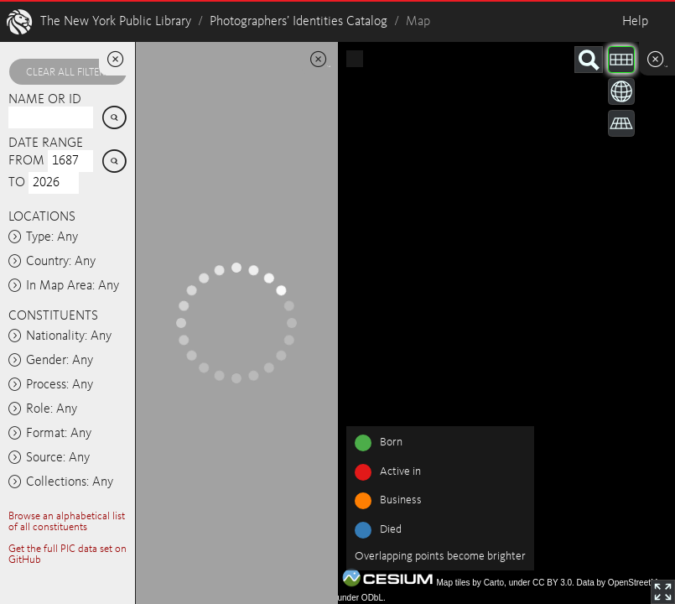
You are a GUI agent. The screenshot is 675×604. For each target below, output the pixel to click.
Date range (45, 143)
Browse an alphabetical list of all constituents (66, 522)
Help (635, 22)
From (26, 161)
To (16, 183)
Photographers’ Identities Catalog (298, 22)
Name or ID (44, 100)
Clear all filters (68, 72)
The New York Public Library (115, 22)
